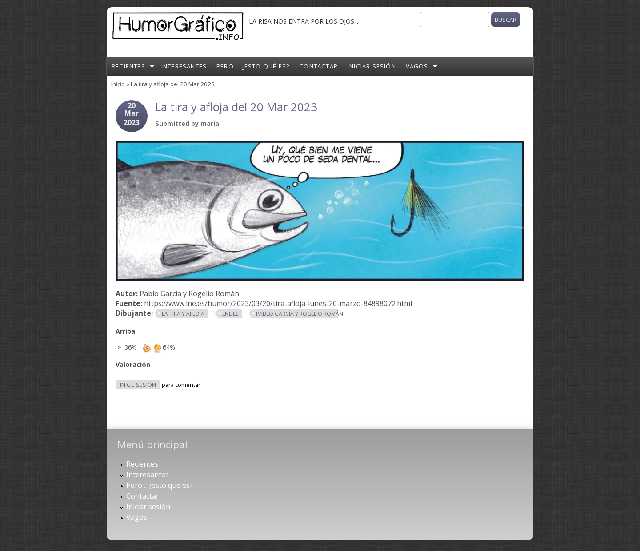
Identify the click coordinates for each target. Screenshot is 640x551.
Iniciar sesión (372, 66)
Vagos (417, 66)
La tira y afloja (183, 314)
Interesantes (184, 66)
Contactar (318, 66)
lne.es (230, 314)
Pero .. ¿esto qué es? (252, 66)
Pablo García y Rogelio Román (299, 314)
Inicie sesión (138, 385)
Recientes (128, 66)
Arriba (125, 331)
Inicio (118, 84)
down (157, 347)
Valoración (133, 364)
